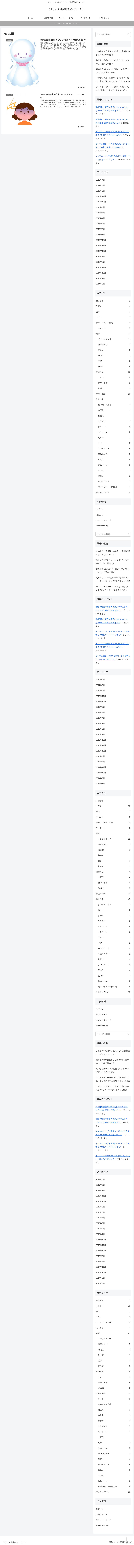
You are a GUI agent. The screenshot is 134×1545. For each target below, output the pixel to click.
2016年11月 (101, 196)
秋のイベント (114, 481)
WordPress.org (102, 526)
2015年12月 (101, 240)
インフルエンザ (114, 339)
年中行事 (113, 399)
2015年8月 (100, 262)
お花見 (114, 415)
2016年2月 (100, 229)
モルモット (113, 328)
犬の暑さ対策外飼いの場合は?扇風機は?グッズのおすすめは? (113, 53)
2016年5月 (100, 213)
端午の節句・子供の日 (114, 487)
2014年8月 (100, 284)
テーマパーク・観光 (113, 322)
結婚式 (114, 388)
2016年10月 (101, 202)
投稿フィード (101, 515)
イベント (113, 317)
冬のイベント (114, 448)
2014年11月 (101, 267)
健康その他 (114, 344)
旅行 (113, 312)
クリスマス (114, 426)
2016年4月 (100, 218)
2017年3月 (100, 185)
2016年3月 (100, 224)
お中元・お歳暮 (114, 404)
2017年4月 (100, 180)
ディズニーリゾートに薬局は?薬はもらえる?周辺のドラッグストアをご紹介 (112, 88)
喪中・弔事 (114, 383)
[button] (128, 34)
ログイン (99, 509)
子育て (113, 306)
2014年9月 (100, 278)
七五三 (114, 377)
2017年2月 (100, 191)
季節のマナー (114, 454)
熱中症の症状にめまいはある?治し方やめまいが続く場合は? (112, 62)
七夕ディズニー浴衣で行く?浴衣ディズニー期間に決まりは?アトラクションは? (113, 79)
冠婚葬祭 (113, 372)
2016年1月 (100, 235)
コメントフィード (103, 520)
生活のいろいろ (113, 492)
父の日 (114, 476)
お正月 (114, 410)
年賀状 (114, 459)
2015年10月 (101, 251)
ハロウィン (114, 432)
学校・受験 (113, 394)
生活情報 (113, 301)
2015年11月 (101, 245)
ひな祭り (114, 421)
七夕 (114, 443)
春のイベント (114, 465)
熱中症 (114, 355)
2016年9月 (100, 207)
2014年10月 (101, 273)
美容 (114, 361)
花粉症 (114, 366)
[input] (113, 34)
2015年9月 (100, 256)
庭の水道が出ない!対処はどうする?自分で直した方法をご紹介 (112, 71)
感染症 (114, 350)
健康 (113, 333)
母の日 (114, 470)
